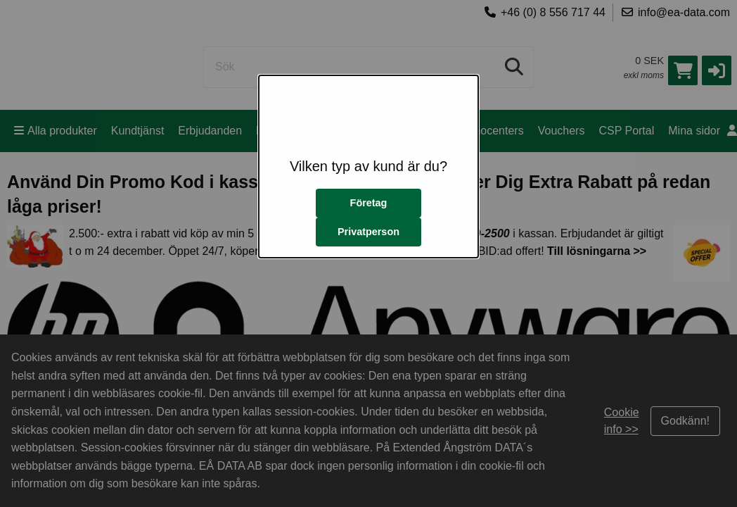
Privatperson (368, 231)
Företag (368, 202)
